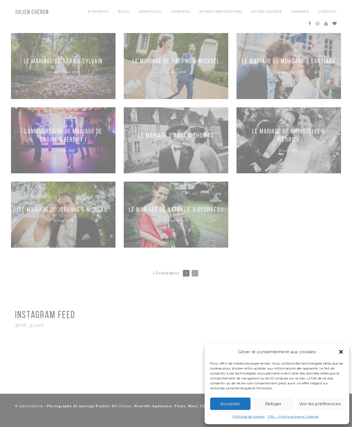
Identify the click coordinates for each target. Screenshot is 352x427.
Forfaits (180, 11)
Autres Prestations (220, 11)
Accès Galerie (266, 11)
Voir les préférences (320, 403)
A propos (98, 11)
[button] (341, 352)
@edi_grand (29, 325)
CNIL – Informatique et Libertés (293, 416)
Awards (300, 11)
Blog (124, 11)
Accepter (230, 403)
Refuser (273, 403)
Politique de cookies (248, 416)
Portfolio (150, 11)
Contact (327, 11)
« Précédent (166, 273)
